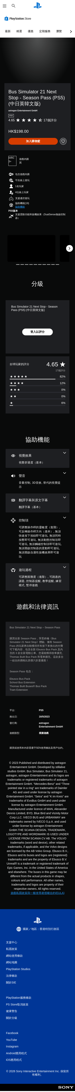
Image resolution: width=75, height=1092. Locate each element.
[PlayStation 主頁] (38, 5)
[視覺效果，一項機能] (37, 458)
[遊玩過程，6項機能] (37, 577)
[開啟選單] (4, 6)
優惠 (30, 31)
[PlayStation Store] (18, 18)
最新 (8, 31)
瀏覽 (59, 31)
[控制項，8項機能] (37, 538)
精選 (19, 31)
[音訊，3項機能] (37, 480)
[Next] (69, 248)
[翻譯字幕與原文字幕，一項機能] (37, 502)
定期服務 (44, 31)
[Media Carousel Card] (31, 248)
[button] (20, 207)
